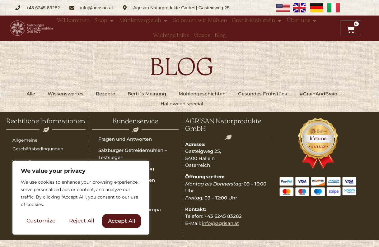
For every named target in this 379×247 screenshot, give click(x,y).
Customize (40, 221)
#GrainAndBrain (318, 94)
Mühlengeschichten (202, 94)
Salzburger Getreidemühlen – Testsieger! (132, 153)
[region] (80, 198)
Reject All (81, 221)
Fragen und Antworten (125, 139)
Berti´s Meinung (147, 94)
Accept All (121, 221)
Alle (30, 94)
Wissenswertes (65, 94)
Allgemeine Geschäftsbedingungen (37, 144)
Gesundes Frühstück (262, 94)
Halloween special (182, 104)
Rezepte (105, 94)
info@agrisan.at (220, 223)
